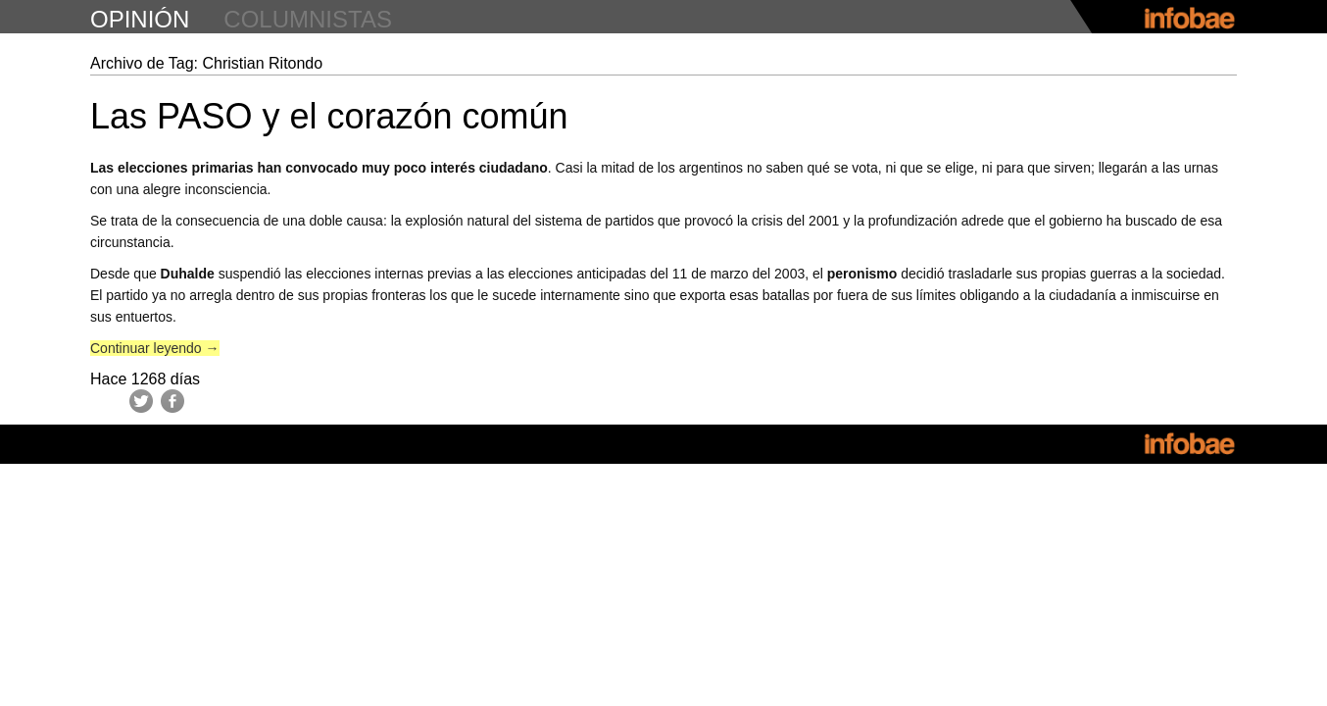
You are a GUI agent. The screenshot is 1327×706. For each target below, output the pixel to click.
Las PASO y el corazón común (329, 116)
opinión (139, 19)
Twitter (141, 401)
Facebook (172, 401)
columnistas (307, 19)
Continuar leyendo (155, 348)
